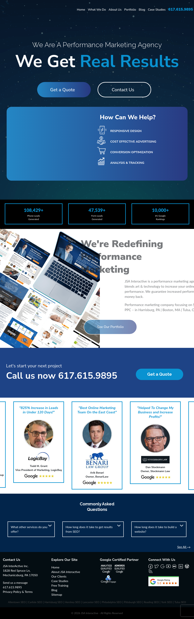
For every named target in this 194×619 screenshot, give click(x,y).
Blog (142, 10)
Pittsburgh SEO (133, 602)
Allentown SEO (17, 602)
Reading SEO (151, 602)
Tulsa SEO (180, 602)
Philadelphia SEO (112, 602)
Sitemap (56, 594)
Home (81, 10)
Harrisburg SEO (54, 602)
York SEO (166, 602)
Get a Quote (60, 90)
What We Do (97, 10)
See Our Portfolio (88, 327)
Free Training (59, 585)
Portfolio (130, 10)
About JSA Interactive (65, 572)
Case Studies (157, 10)
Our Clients (58, 576)
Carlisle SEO (35, 602)
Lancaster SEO (91, 602)
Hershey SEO (72, 602)
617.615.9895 (180, 9)
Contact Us (124, 90)
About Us (115, 10)
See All (183, 547)
